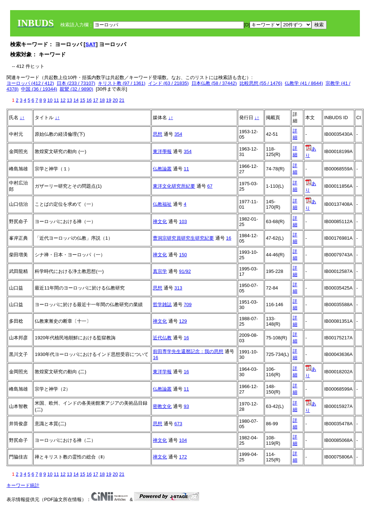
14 (75, 100)
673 (178, 423)
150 (183, 254)
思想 (157, 134)
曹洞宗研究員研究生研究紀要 (183, 238)
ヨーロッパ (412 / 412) (30, 83)
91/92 (185, 271)
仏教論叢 (162, 168)
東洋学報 (162, 371)
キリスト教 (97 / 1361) (122, 83)
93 (186, 406)
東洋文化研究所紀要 (174, 186)
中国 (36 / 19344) (39, 89)
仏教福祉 (162, 204)
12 (62, 100)
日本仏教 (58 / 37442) (214, 83)
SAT (90, 44)
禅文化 (160, 221)
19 (108, 100)
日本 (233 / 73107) (76, 83)
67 (209, 186)
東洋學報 (162, 151)
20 (115, 100)
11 (56, 100)
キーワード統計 (23, 485)
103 (183, 221)
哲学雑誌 (162, 304)
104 (183, 440)
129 (183, 321)
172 (183, 457)
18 (101, 100)
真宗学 (160, 271)
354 (178, 134)
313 (178, 288)
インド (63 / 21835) (168, 83)
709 (188, 304)
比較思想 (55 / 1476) (261, 83)
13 (69, 100)
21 (121, 100)
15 (82, 100)
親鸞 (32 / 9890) (76, 89)
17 (95, 100)
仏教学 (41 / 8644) (304, 83)
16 (88, 100)
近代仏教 (162, 337)
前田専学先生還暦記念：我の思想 (188, 351)
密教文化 (162, 406)
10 (49, 100)
